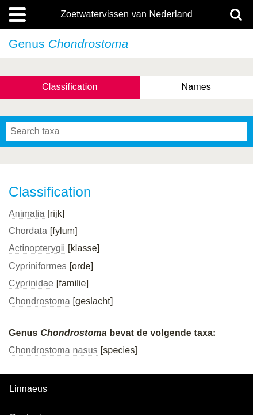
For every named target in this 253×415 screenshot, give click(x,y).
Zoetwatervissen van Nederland (126, 14)
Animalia (27, 213)
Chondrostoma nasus (53, 350)
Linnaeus (28, 389)
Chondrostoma (39, 301)
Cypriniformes (38, 266)
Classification (70, 87)
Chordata (28, 231)
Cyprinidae (31, 283)
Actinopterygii (37, 248)
